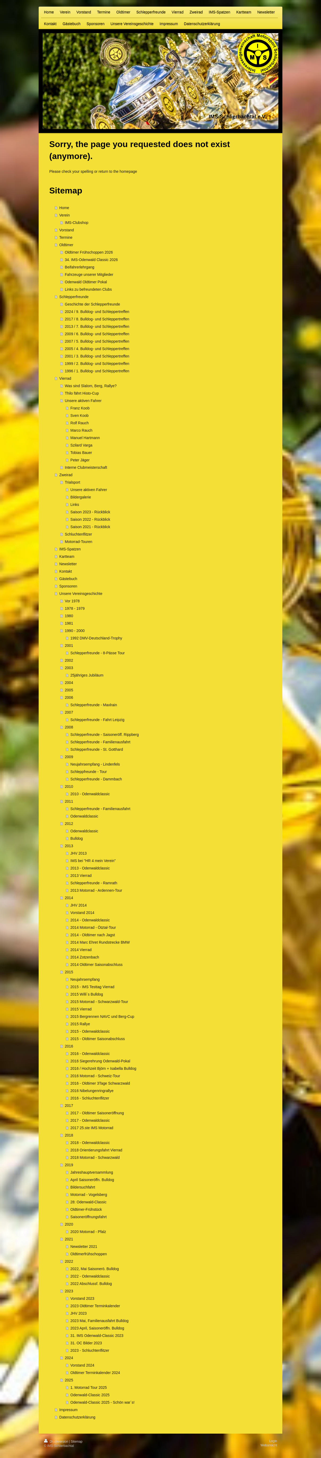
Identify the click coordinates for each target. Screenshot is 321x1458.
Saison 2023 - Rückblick (90, 512)
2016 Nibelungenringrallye (92, 1091)
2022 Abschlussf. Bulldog (91, 1284)
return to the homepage (118, 171)
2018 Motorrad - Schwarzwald (95, 1157)
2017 (69, 1105)
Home (64, 208)
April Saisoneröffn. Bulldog (92, 1180)
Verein (64, 215)
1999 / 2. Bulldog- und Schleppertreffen (97, 363)
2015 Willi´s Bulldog (86, 994)
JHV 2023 (78, 1313)
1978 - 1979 (75, 608)
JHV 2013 (78, 853)
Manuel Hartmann (85, 438)
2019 (69, 1165)
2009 (69, 757)
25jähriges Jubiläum (87, 675)
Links (74, 504)
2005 (69, 690)
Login (273, 1441)
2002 (69, 660)
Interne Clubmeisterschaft (86, 467)
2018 (69, 1135)
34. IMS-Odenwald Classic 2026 (91, 260)
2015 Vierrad (81, 1009)
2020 (69, 1224)
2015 (69, 972)
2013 (69, 846)
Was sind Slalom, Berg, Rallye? (91, 386)
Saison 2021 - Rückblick (90, 527)
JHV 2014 (78, 905)
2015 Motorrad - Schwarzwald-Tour (99, 1002)
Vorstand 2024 (82, 1365)
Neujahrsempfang (85, 979)
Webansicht (269, 1445)
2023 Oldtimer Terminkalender (95, 1306)
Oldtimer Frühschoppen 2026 (89, 252)
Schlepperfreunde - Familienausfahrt (100, 742)
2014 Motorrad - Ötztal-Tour (93, 927)
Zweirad (66, 475)
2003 (69, 668)
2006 (69, 697)
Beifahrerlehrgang (79, 267)
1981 (69, 623)
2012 (69, 823)
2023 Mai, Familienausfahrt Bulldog (99, 1321)
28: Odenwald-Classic (88, 1202)
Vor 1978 (72, 601)
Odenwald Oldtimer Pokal (86, 282)
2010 (69, 786)
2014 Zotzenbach (84, 957)
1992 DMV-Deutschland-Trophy (96, 638)
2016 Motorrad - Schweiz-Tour (95, 1076)
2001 (69, 645)
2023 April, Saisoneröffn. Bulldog (97, 1328)
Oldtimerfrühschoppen (88, 1254)
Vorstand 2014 (82, 913)
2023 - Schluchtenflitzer (89, 1350)
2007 (69, 712)
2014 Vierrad (81, 950)
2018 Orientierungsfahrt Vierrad (96, 1150)
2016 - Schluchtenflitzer (89, 1098)
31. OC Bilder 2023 (86, 1343)
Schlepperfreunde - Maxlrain (93, 705)
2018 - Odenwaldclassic (90, 1143)
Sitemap (76, 1441)
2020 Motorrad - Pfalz (88, 1232)
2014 (69, 898)
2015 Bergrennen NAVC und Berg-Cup (102, 1016)
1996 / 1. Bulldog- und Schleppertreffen (97, 371)
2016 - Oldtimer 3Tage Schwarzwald (100, 1083)
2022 (69, 1261)
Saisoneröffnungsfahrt (88, 1217)
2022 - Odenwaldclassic (90, 1276)
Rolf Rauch (79, 423)
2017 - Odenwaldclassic (90, 1120)
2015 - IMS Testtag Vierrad (92, 987)
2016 (69, 1046)
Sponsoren (68, 586)
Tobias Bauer (81, 452)
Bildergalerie (80, 497)
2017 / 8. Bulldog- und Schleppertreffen (97, 319)
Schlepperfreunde (74, 297)
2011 (69, 801)
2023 (69, 1291)
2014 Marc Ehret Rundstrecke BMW (100, 942)
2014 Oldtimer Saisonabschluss (96, 964)
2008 (69, 727)
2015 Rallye (80, 1024)
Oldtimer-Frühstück (86, 1209)
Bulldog (76, 838)
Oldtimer (66, 245)
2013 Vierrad (81, 875)
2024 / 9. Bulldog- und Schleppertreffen (97, 312)
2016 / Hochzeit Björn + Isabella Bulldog (103, 1068)
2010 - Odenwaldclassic (90, 794)
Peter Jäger (80, 460)
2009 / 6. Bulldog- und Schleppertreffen (97, 334)
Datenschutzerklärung (77, 1417)
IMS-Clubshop (76, 222)
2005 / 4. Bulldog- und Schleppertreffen (97, 349)
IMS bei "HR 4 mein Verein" (93, 861)
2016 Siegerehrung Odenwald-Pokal (100, 1061)
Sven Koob (79, 415)
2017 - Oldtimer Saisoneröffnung (97, 1113)
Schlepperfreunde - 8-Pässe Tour (97, 653)
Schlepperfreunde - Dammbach (96, 779)
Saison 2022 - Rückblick (90, 519)
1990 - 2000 (75, 631)
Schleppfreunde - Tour (88, 772)
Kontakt (65, 571)
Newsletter (68, 564)
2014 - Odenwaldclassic (90, 920)
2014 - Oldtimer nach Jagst (92, 935)
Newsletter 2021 (83, 1246)
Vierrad (65, 378)
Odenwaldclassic (84, 816)
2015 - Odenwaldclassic (90, 1031)
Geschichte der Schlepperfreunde (92, 304)
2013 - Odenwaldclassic (90, 868)
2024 (69, 1358)
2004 (69, 683)
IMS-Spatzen (70, 549)
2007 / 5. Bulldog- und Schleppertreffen (97, 341)
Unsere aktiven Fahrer (83, 401)
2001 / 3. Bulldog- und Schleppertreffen (97, 356)
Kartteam (66, 556)
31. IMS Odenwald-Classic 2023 (96, 1335)
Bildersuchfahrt (82, 1187)
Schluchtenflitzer (78, 534)
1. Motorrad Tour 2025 (88, 1387)
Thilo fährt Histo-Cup (82, 393)
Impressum (68, 1410)
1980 (69, 616)
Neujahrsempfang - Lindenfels (95, 764)
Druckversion (56, 1441)
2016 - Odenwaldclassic (90, 1053)
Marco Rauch (81, 430)
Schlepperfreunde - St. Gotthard (96, 749)
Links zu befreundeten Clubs (88, 289)
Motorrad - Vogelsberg (88, 1194)
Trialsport (72, 482)
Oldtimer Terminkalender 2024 (95, 1373)
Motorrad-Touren (78, 542)
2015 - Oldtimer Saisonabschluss (97, 1039)
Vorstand (66, 230)
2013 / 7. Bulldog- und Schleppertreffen (97, 326)
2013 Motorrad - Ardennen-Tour (96, 890)
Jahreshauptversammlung (91, 1172)
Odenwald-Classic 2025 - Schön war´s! (102, 1402)
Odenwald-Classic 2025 (90, 1395)
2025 (69, 1380)
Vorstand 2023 (82, 1298)
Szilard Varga (81, 445)
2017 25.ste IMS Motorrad (91, 1128)
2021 (69, 1239)
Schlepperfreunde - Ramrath (93, 883)
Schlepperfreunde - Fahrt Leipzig (97, 720)
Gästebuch (68, 579)
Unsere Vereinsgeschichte (80, 593)
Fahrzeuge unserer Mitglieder (89, 274)
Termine (66, 237)
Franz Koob (80, 408)
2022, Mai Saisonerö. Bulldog (94, 1269)
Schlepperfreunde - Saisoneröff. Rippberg (104, 734)
